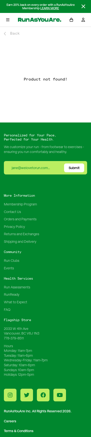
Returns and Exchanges (21, 234)
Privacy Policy (14, 226)
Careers (10, 421)
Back (12, 33)
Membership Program (20, 204)
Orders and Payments (20, 219)
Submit (74, 168)
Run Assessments (17, 287)
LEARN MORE (49, 8)
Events (9, 268)
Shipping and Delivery (20, 241)
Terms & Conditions (18, 431)
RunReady (11, 294)
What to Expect (15, 302)
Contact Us (12, 212)
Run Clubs (11, 260)
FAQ (7, 309)
